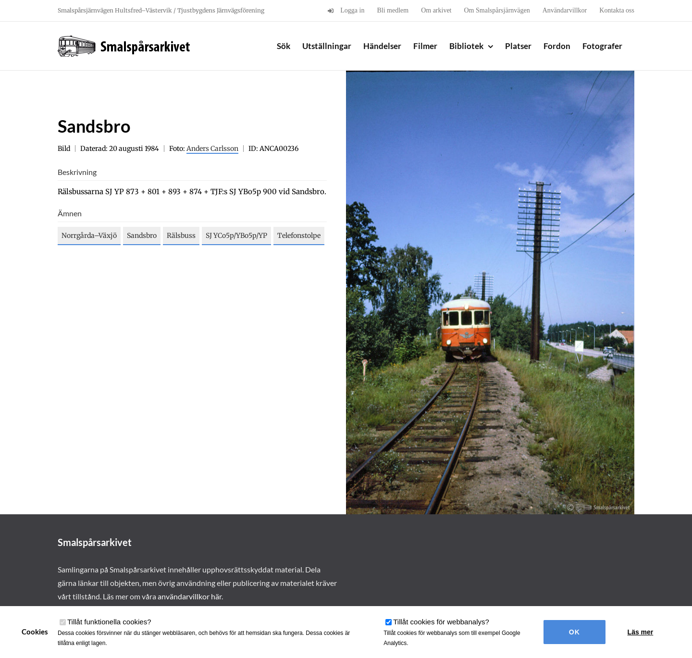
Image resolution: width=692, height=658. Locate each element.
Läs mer (641, 632)
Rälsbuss (181, 235)
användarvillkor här (190, 596)
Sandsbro (142, 235)
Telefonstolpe (299, 235)
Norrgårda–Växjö (89, 235)
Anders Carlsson (212, 148)
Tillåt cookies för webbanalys (441, 622)
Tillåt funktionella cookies (109, 622)
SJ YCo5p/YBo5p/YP (236, 235)
